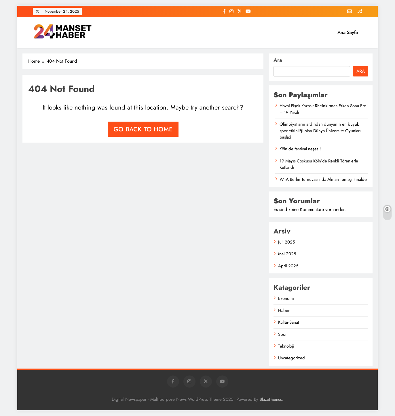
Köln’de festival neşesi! (300, 149)
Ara (278, 60)
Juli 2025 (286, 242)
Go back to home (143, 129)
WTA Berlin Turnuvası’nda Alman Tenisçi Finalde (323, 179)
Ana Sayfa (347, 32)
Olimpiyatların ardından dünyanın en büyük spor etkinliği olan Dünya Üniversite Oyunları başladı (320, 130)
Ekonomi (286, 298)
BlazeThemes (271, 399)
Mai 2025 (287, 254)
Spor (282, 334)
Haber (284, 310)
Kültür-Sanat (288, 322)
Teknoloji (286, 346)
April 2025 (288, 266)
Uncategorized (291, 358)
